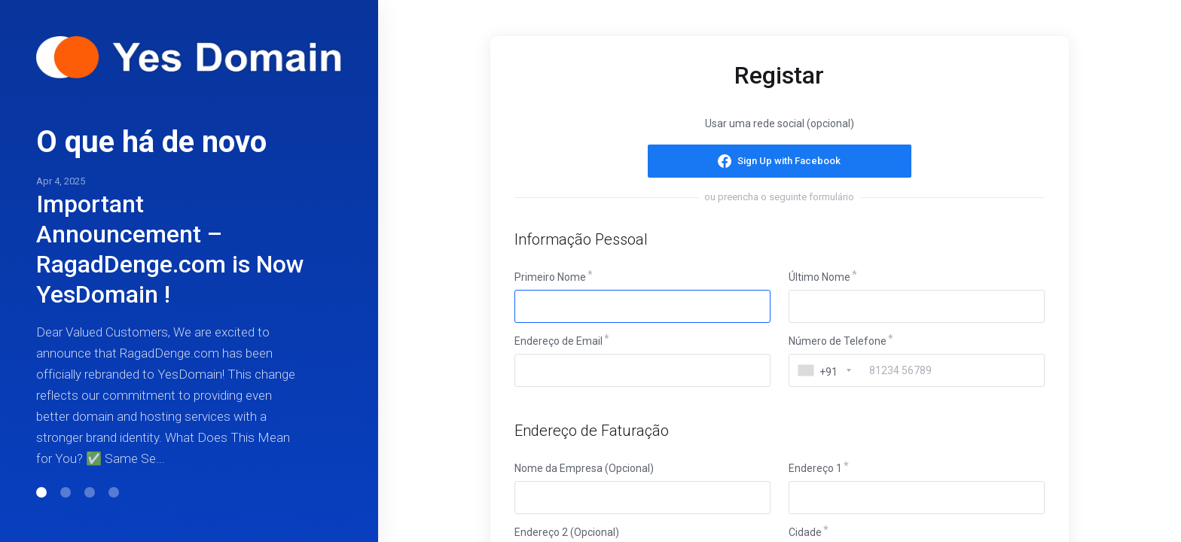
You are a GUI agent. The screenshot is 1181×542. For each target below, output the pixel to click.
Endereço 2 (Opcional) (566, 532)
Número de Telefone (838, 341)
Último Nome (819, 277)
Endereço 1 (815, 468)
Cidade (805, 532)
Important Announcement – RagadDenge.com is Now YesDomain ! (170, 249)
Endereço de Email (558, 341)
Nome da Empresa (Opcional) (584, 468)
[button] (41, 492)
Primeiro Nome (550, 277)
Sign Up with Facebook (789, 160)
